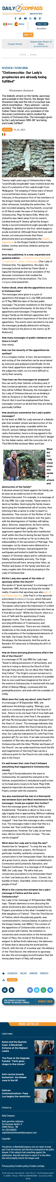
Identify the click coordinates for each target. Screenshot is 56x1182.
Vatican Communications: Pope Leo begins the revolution (16, 1093)
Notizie (10, 24)
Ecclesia (33, 55)
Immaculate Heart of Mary (41, 43)
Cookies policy (22, 1165)
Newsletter (41, 28)
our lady (23, 973)
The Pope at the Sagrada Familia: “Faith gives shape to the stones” (16, 1061)
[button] (28, 35)
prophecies (44, 973)
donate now (42, 24)
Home (23, 55)
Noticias (21, 24)
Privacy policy (8, 1165)
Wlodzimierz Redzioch (21, 90)
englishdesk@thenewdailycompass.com (19, 1132)
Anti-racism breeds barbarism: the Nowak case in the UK (14, 1077)
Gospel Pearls (15, 43)
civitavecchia (12, 973)
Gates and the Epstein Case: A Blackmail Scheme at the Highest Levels (15, 1046)
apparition (33, 973)
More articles (29, 1024)
